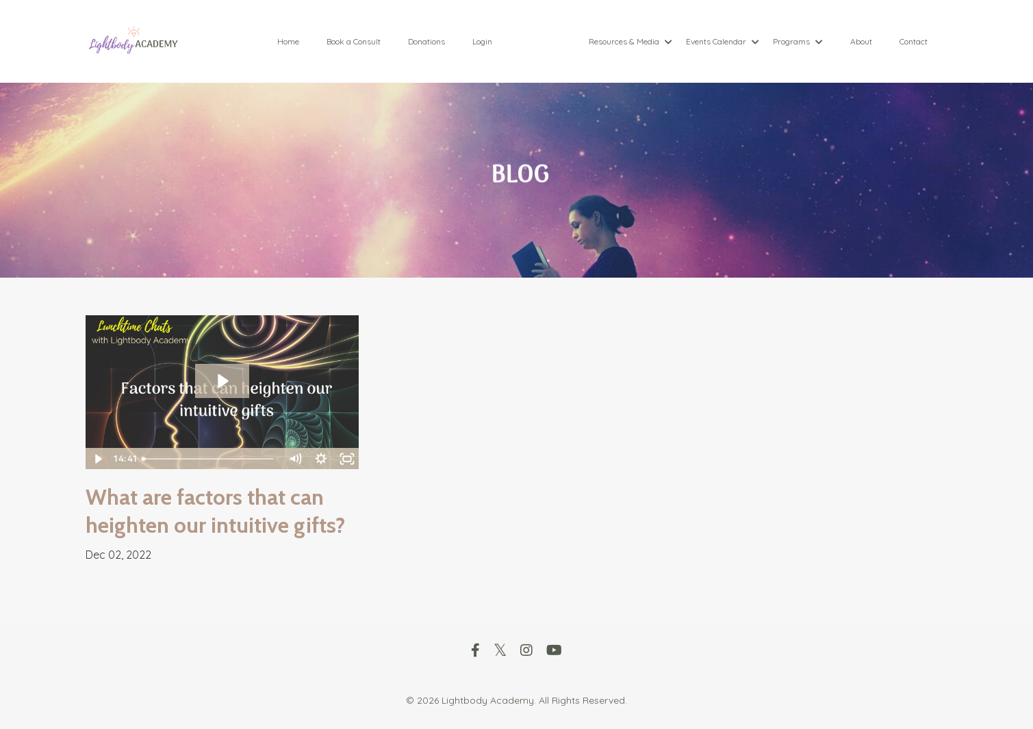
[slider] (209, 459)
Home (288, 41)
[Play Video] (98, 459)
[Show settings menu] (320, 459)
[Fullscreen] (346, 459)
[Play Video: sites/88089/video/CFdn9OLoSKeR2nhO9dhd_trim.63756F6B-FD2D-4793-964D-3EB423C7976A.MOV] (222, 381)
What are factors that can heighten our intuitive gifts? (215, 511)
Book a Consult (354, 41)
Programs (798, 41)
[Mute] (294, 459)
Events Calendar (722, 41)
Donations (426, 41)
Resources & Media (630, 41)
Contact (914, 41)
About (861, 41)
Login (482, 41)
